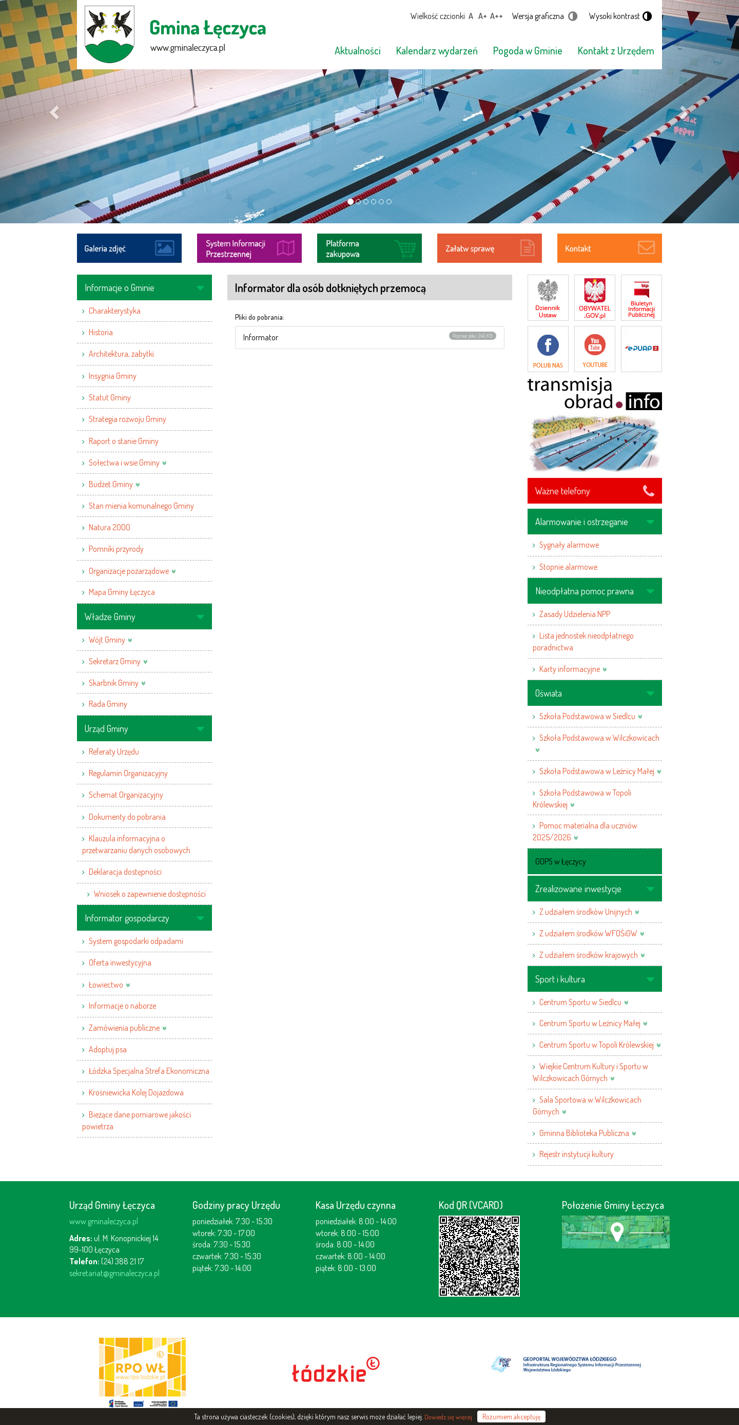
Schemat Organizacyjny (126, 794)
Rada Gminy (108, 704)
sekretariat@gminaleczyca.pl (114, 1273)
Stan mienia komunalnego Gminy (141, 505)
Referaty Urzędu (114, 751)
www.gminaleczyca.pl (103, 1221)
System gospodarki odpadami (136, 941)
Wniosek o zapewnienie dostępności (150, 894)
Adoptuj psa (108, 1049)
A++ (496, 16)
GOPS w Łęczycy (560, 861)
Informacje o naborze (122, 1005)
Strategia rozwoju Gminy (127, 419)
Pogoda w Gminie (527, 50)
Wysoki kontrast (614, 16)
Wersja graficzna (538, 16)
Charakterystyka (115, 310)
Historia (101, 332)
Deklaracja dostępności (125, 871)
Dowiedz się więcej (448, 1417)
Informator (260, 337)
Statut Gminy (110, 397)
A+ (482, 16)
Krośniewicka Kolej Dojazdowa (136, 1092)
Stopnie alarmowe (568, 567)
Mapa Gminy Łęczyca (122, 592)
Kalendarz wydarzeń (437, 50)
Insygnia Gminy (113, 376)
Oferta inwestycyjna (120, 962)
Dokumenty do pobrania (127, 817)
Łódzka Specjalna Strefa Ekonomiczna (149, 1071)
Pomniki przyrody (116, 549)
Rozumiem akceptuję (511, 1416)
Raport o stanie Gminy (124, 441)
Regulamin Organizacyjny (128, 773)
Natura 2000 (109, 527)
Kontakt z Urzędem (616, 50)
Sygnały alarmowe (569, 545)
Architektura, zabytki (121, 354)
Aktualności (358, 50)
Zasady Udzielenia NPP (574, 614)
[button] (55, 111)
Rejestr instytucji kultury (576, 1154)
